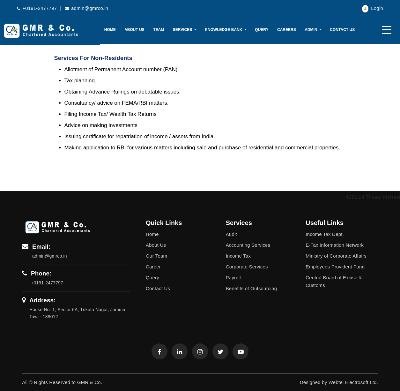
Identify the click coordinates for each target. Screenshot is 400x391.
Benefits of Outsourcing (251, 288)
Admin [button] (311, 29)
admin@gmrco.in (86, 8)
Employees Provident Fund (335, 266)
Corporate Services (247, 266)
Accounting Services (248, 245)
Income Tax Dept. (325, 234)
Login (372, 8)
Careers (286, 29)
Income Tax (238, 256)
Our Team (156, 256)
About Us (134, 29)
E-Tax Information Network (335, 245)
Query (261, 29)
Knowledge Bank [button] (224, 29)
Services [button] (183, 29)
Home (110, 29)
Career (153, 266)
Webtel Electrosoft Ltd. (353, 382)
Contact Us (342, 29)
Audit (231, 234)
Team (158, 29)
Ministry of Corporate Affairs (336, 256)
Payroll (233, 277)
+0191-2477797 (37, 8)
